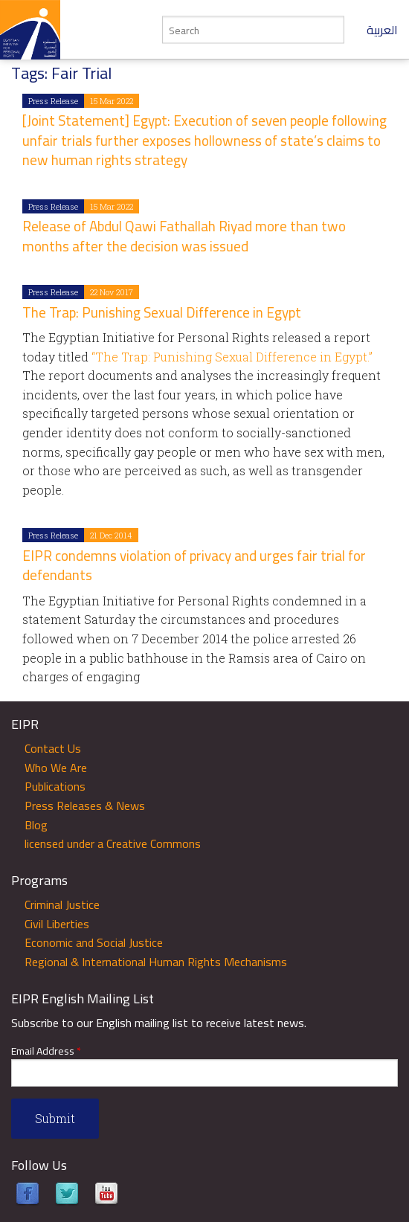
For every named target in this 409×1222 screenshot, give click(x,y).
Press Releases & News (85, 805)
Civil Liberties (57, 924)
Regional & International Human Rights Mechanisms (156, 962)
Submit (55, 1118)
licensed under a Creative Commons (113, 843)
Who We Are (56, 767)
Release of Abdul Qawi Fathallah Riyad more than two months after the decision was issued (184, 236)
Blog (36, 825)
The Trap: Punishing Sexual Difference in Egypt (161, 312)
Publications (55, 786)
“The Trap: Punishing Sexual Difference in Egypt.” (230, 356)
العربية (382, 30)
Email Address (46, 1051)
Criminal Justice (62, 904)
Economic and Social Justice (94, 942)
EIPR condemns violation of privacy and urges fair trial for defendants (194, 565)
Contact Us (53, 748)
